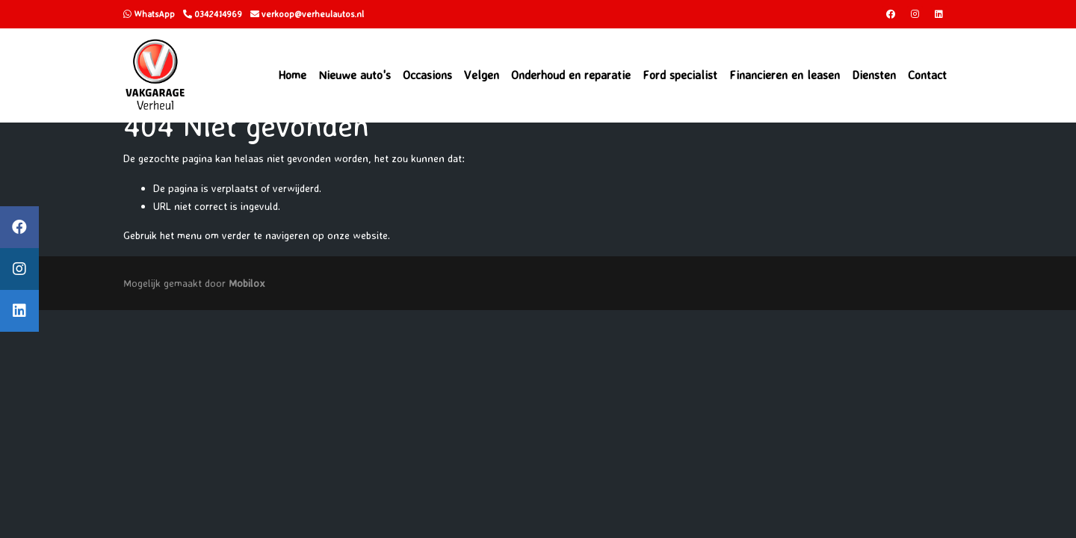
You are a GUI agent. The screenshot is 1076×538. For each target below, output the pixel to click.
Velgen (481, 74)
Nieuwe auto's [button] (354, 74)
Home (292, 74)
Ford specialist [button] (680, 74)
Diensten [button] (874, 74)
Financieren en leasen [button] (784, 74)
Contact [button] (927, 74)
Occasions (427, 74)
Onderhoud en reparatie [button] (571, 74)
